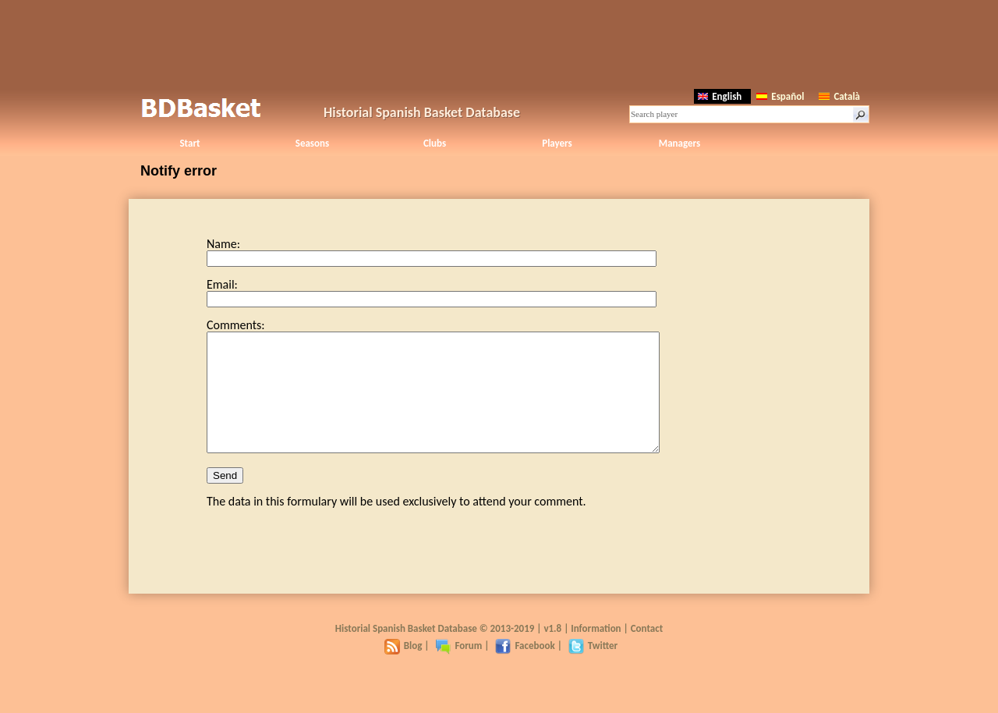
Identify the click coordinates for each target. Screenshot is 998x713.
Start (189, 143)
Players (557, 143)
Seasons (312, 143)
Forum (458, 669)
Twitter (593, 669)
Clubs (434, 143)
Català (839, 96)
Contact (647, 652)
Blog (403, 669)
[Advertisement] (499, 43)
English (719, 96)
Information (596, 652)
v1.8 (552, 652)
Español (780, 96)
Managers (679, 143)
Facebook (524, 669)
